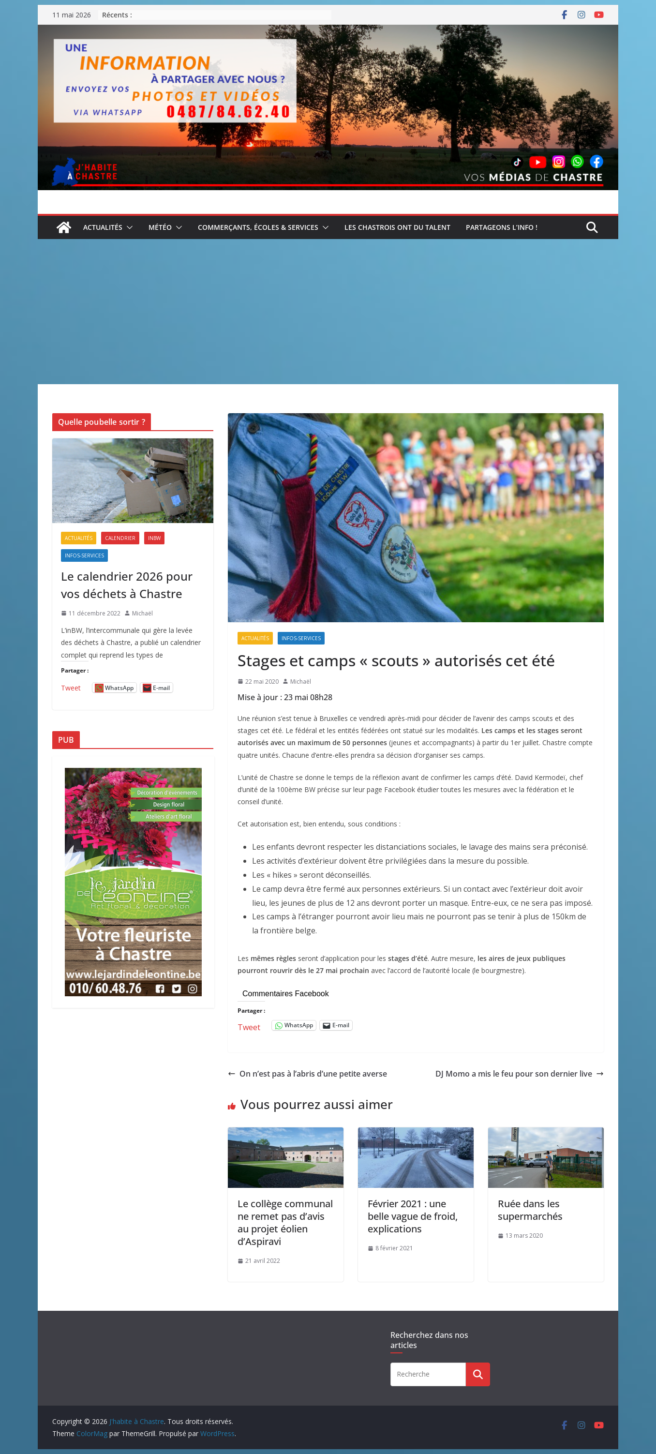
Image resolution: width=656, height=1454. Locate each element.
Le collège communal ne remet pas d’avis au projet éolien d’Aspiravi (285, 1222)
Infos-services (301, 638)
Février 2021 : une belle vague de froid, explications (413, 1216)
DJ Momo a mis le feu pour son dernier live (519, 1073)
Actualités (102, 227)
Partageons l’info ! (501, 227)
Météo (160, 227)
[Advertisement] (328, 311)
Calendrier (120, 538)
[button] (127, 227)
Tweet (249, 1025)
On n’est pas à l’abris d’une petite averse (307, 1073)
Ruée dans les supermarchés (530, 1210)
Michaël (300, 681)
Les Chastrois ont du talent (397, 227)
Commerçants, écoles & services (258, 227)
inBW (154, 538)
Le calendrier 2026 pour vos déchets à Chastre (127, 584)
